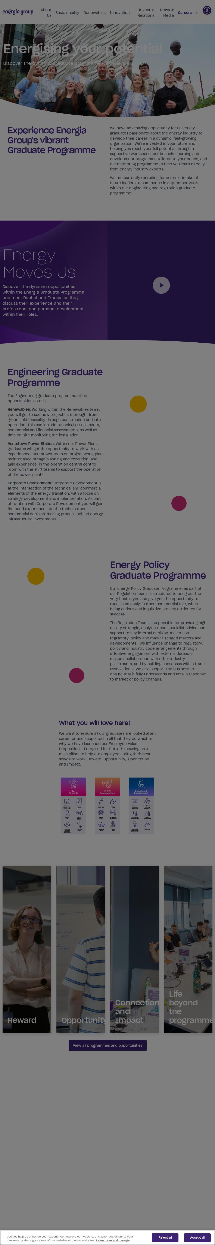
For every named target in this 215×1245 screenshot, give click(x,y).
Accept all (197, 1237)
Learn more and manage (113, 1240)
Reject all (165, 1237)
